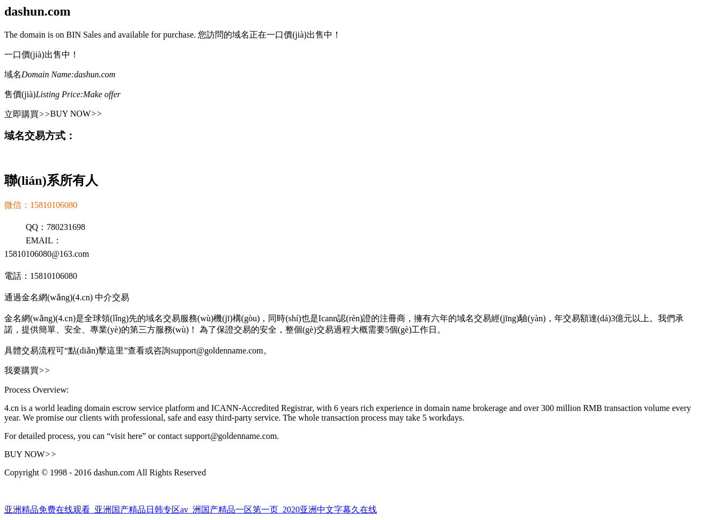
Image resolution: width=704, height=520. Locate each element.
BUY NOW (76, 113)
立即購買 (27, 114)
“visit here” (126, 435)
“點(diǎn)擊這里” (96, 350)
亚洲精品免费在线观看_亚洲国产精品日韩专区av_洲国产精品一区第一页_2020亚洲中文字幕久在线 (190, 509)
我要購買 (27, 370)
